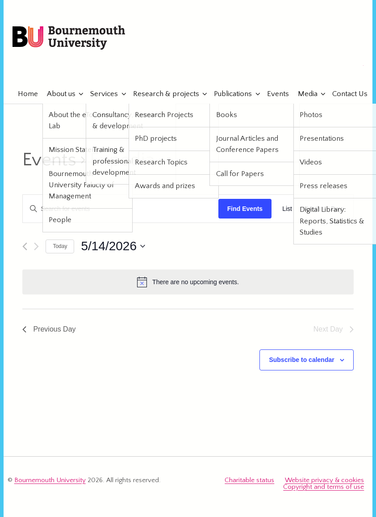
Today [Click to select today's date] (60, 246)
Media (303, 94)
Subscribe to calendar (301, 359)
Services (100, 94)
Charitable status (249, 480)
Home (23, 94)
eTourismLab (304, 66)
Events (273, 94)
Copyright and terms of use (323, 487)
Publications (229, 94)
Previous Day (48, 329)
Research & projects (162, 94)
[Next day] (36, 246)
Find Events (245, 208)
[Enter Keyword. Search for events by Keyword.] (120, 209)
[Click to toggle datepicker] (113, 246)
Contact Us (345, 94)
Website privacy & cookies (324, 480)
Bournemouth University (69, 37)
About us (56, 94)
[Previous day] (24, 246)
